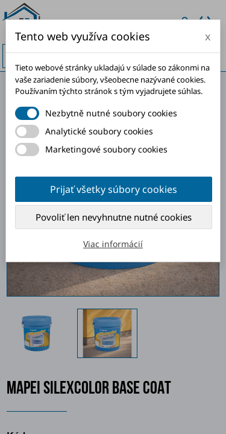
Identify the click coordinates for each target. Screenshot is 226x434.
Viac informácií (113, 244)
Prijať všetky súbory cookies (113, 189)
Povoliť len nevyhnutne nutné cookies (114, 217)
